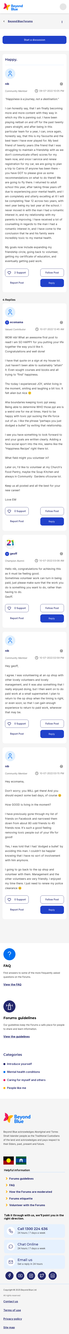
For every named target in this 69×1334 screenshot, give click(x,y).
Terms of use (12, 1310)
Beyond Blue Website (18, 1117)
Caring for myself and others (26, 1080)
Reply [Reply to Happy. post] (52, 282)
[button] (9, 273)
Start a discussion (34, 39)
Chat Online (28, 1244)
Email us (25, 1260)
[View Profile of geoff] (13, 553)
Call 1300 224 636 (33, 1229)
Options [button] (63, 21)
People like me (16, 1088)
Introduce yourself (19, 1064)
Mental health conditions (23, 1072)
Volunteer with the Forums (27, 1205)
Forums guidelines (21, 1178)
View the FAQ (12, 984)
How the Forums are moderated (30, 1191)
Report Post (17, 282)
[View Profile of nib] (7, 83)
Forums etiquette (21, 1198)
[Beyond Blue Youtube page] (20, 1277)
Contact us (10, 1301)
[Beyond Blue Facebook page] (9, 1277)
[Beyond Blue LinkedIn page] (52, 1277)
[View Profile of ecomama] (16, 322)
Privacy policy (12, 1318)
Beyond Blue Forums (14, 7)
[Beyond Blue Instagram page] (31, 1277)
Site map (9, 1327)
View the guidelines (16, 1036)
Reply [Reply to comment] (52, 521)
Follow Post (52, 272)
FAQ (12, 1185)
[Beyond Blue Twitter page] (41, 1277)
